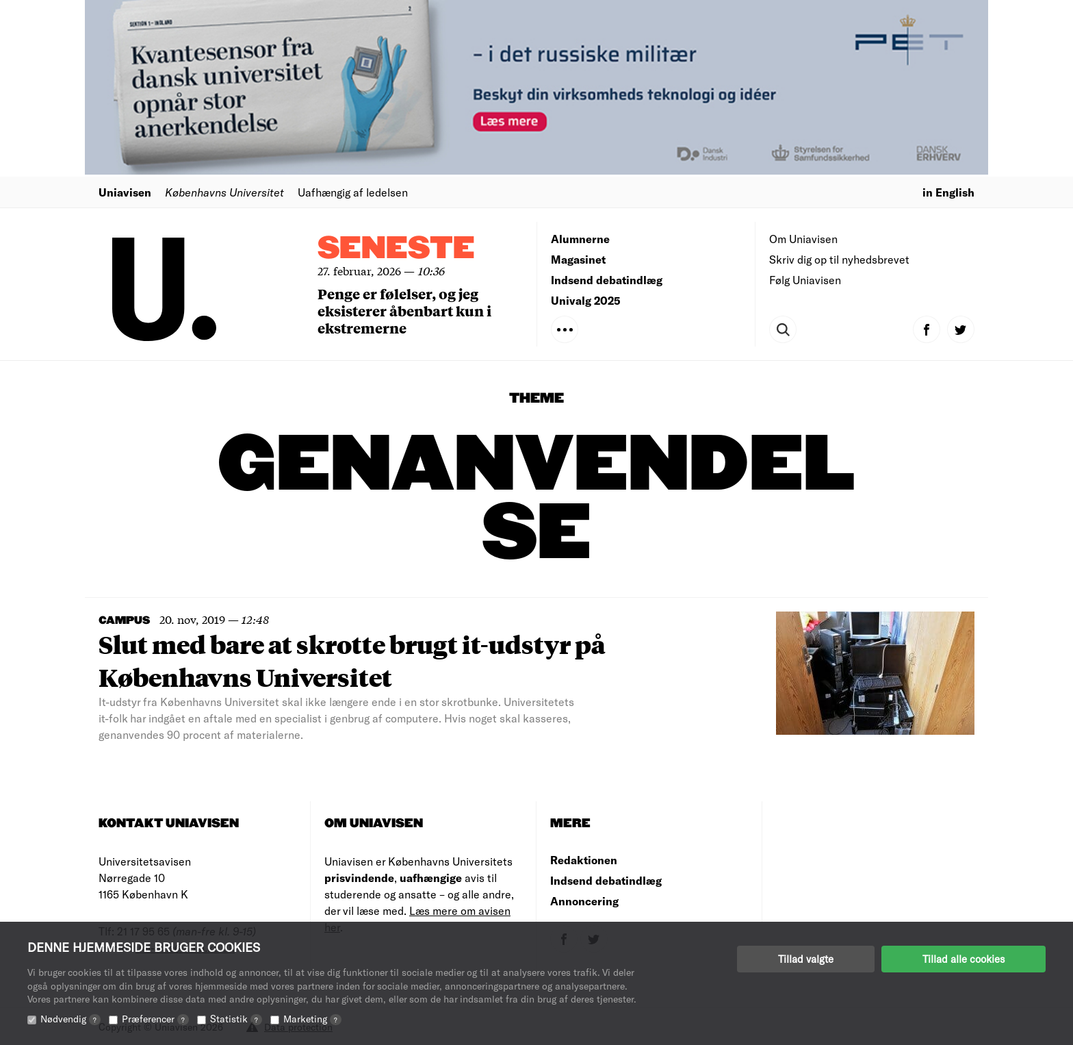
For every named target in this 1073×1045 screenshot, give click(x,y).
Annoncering (584, 900)
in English (948, 192)
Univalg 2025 (586, 300)
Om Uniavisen (803, 238)
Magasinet (578, 259)
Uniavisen (125, 192)
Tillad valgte (805, 959)
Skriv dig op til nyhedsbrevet (839, 259)
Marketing (312, 1018)
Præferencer (155, 1018)
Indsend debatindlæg (606, 279)
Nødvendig (70, 1018)
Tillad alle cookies (963, 959)
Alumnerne (580, 238)
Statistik (236, 1018)
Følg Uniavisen (805, 279)
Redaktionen (583, 859)
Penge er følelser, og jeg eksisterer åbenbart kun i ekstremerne (404, 311)
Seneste (396, 249)
